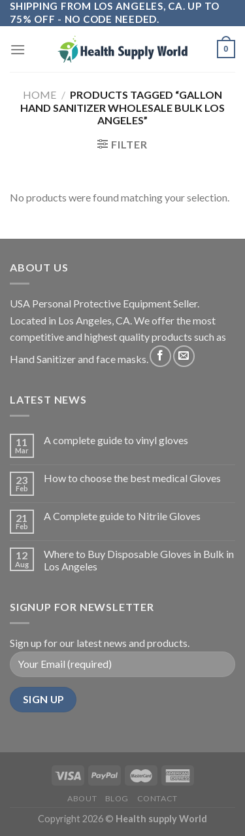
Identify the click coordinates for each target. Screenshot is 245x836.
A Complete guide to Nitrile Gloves (122, 516)
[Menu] (17, 49)
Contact (157, 798)
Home (39, 94)
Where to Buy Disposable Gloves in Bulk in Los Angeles (139, 560)
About (82, 798)
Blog (117, 798)
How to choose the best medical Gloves (132, 478)
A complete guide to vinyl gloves (116, 440)
